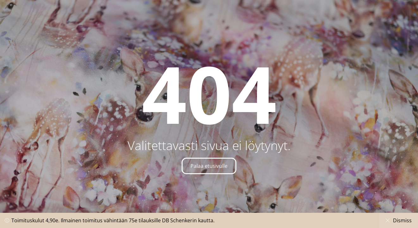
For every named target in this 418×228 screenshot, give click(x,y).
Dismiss (398, 220)
